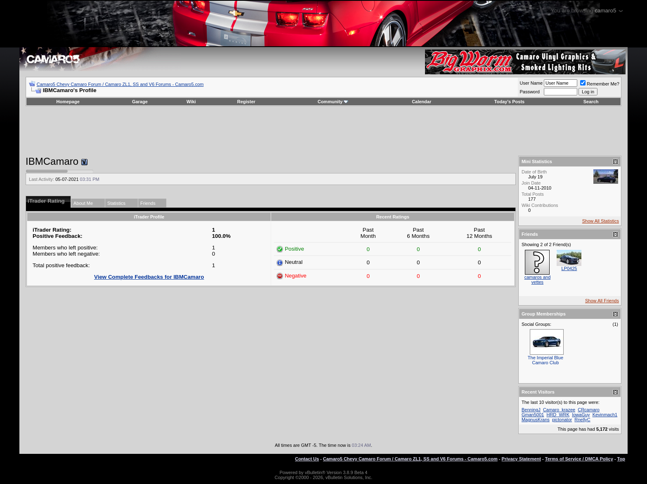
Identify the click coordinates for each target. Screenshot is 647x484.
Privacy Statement (521, 458)
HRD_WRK (557, 414)
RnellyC (582, 419)
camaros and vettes (537, 280)
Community (333, 101)
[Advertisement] (323, 130)
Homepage (68, 101)
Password (529, 91)
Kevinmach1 (605, 414)
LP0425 (569, 268)
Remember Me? (599, 83)
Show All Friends (602, 300)
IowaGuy (581, 414)
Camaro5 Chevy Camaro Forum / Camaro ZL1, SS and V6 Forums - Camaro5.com (120, 84)
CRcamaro (589, 409)
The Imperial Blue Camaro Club (545, 360)
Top (621, 458)
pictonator (562, 419)
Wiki (191, 101)
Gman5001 (533, 414)
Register (246, 101)
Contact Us (307, 458)
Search (591, 101)
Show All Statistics (600, 220)
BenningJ (531, 409)
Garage (140, 101)
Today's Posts (509, 101)
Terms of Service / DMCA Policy (579, 458)
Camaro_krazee (559, 409)
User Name (531, 83)
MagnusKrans (536, 419)
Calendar (421, 101)
